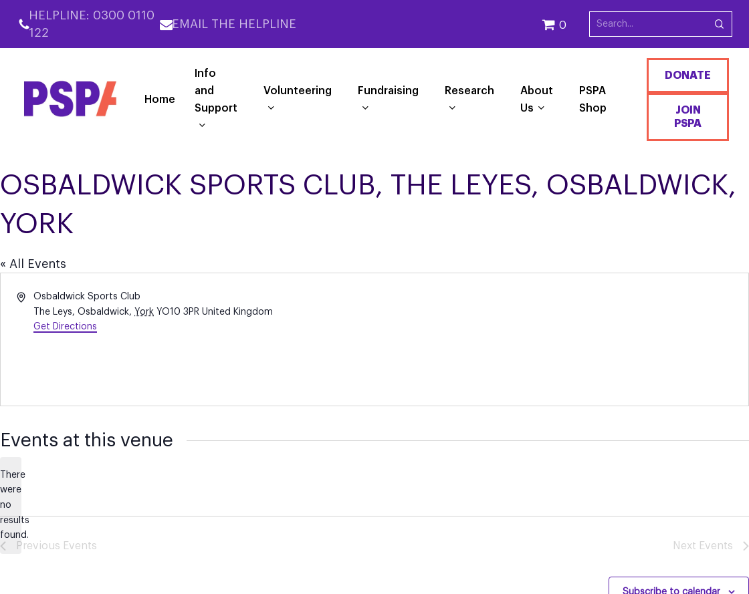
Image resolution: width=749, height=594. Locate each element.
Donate (688, 75)
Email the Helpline (234, 24)
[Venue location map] (560, 339)
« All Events (33, 264)
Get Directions (65, 326)
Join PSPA (688, 117)
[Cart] (565, 24)
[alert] (10, 505)
